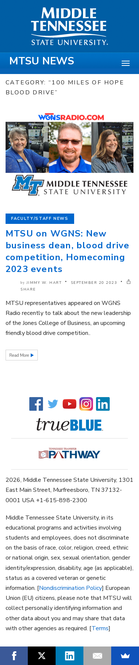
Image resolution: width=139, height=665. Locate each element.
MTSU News (41, 61)
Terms (100, 628)
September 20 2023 (94, 282)
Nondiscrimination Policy (70, 588)
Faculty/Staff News (40, 218)
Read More (19, 355)
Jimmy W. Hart (44, 282)
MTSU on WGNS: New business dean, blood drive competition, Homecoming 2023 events (67, 251)
